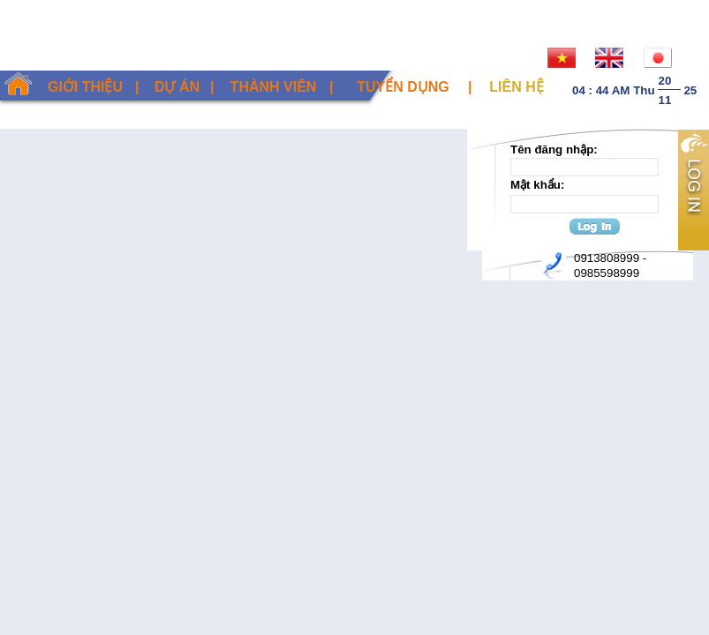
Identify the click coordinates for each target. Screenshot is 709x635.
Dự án (177, 86)
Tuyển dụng (403, 86)
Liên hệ (516, 86)
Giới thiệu (85, 86)
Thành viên (273, 86)
